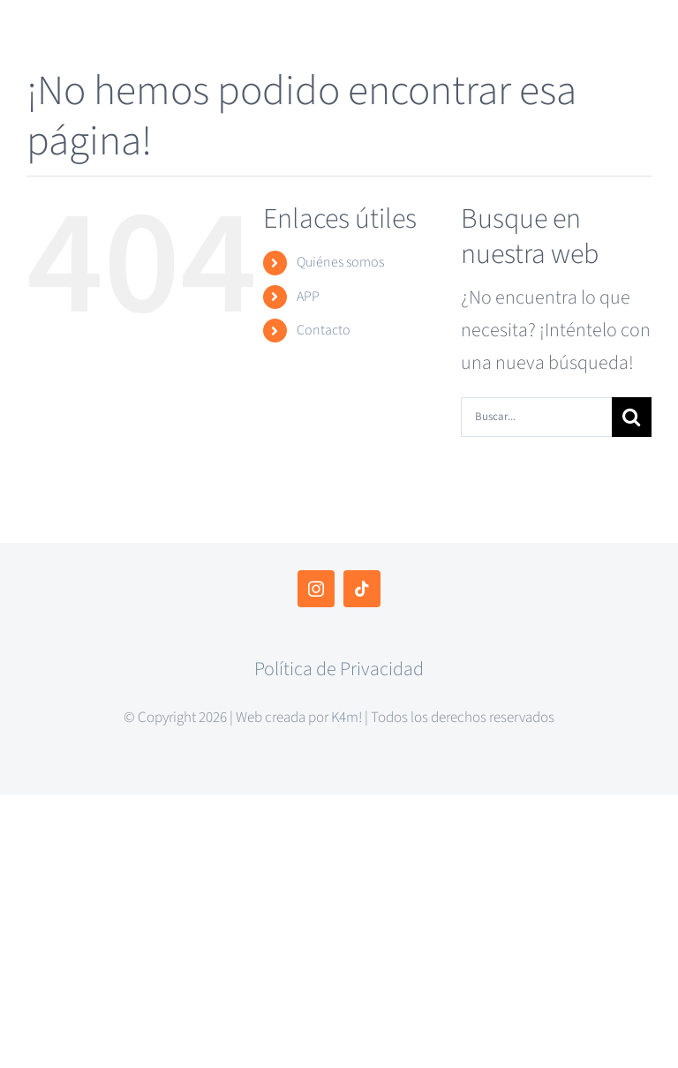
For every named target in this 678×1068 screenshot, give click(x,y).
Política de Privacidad (339, 669)
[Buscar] (632, 417)
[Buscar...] (536, 417)
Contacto (323, 330)
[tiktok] (361, 588)
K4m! (346, 717)
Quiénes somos (340, 262)
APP (308, 296)
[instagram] (316, 588)
